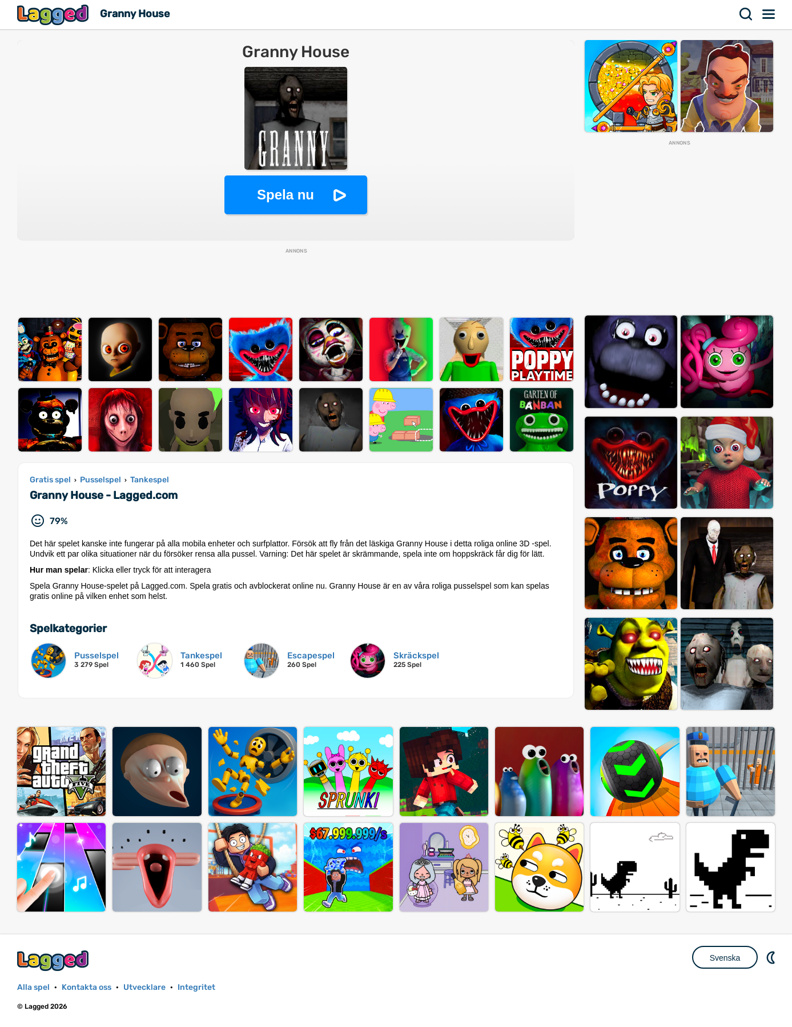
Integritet (196, 987)
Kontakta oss (86, 987)
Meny (769, 14)
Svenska (725, 957)
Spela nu (285, 194)
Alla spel (33, 987)
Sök (746, 14)
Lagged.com (54, 960)
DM (772, 957)
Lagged (54, 14)
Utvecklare (144, 987)
